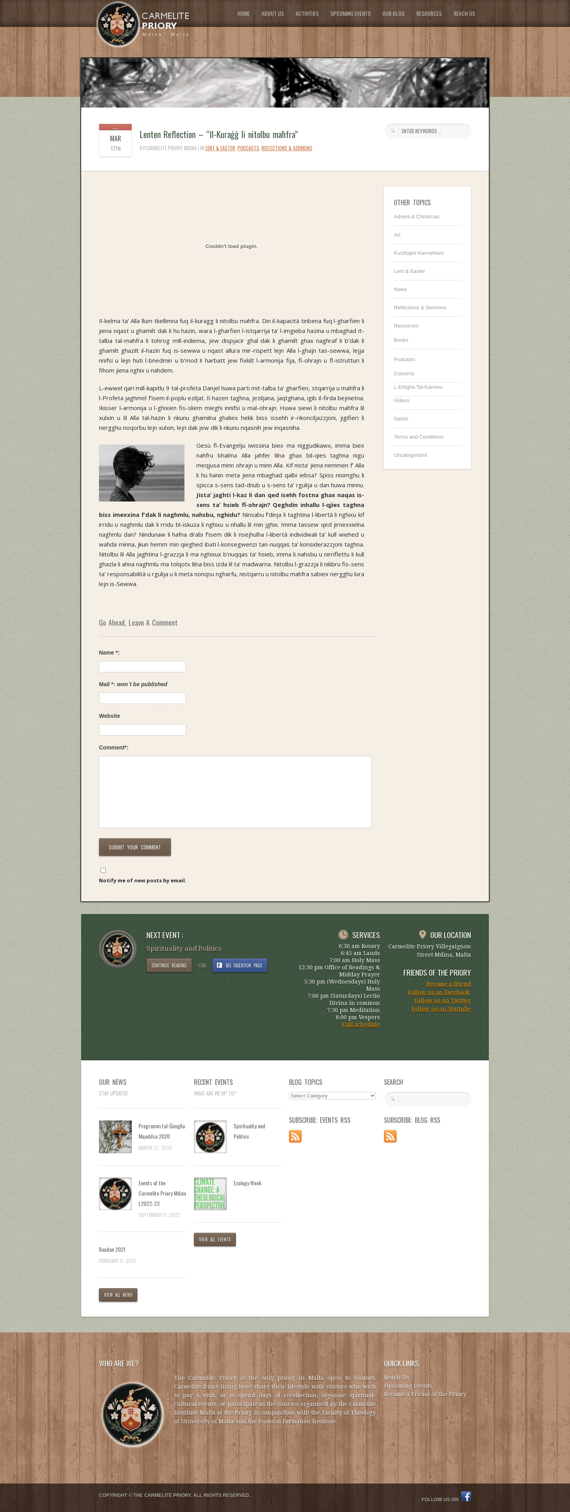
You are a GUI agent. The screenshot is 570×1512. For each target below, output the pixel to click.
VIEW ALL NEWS (118, 1295)
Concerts (404, 374)
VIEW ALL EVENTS (215, 1239)
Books (401, 340)
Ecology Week (247, 1183)
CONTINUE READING (169, 965)
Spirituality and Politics (249, 1131)
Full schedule (361, 1024)
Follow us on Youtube (441, 1009)
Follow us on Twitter (442, 1000)
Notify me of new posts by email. (142, 880)
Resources (406, 326)
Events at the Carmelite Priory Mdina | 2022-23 (162, 1193)
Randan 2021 (112, 1249)
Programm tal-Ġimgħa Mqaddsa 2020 (162, 1131)
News (400, 289)
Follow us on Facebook (438, 992)
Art (397, 235)
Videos (402, 400)
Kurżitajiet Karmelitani (419, 253)
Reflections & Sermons (287, 148)
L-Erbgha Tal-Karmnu (418, 387)
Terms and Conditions (419, 437)
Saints (401, 419)
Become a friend (448, 984)
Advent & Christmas (416, 217)
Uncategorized (410, 455)
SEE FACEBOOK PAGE (244, 965)
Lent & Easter (220, 148)
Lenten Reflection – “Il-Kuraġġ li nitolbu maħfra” (219, 134)
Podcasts (248, 148)
